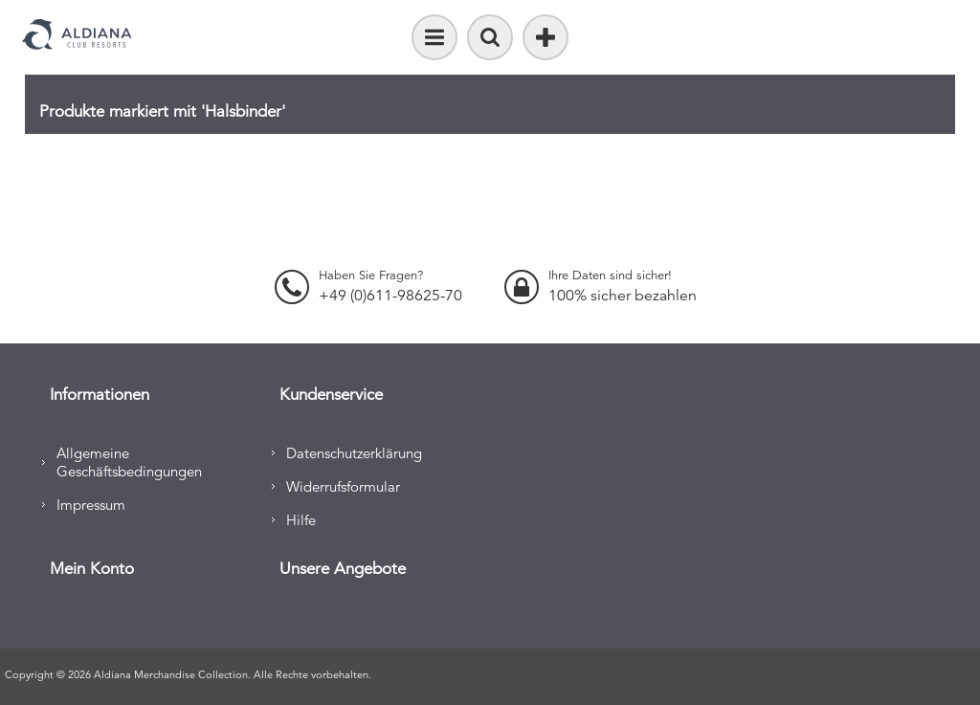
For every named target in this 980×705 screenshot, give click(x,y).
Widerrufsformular (343, 486)
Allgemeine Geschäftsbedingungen (129, 462)
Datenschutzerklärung (354, 453)
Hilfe (301, 520)
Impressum (90, 505)
